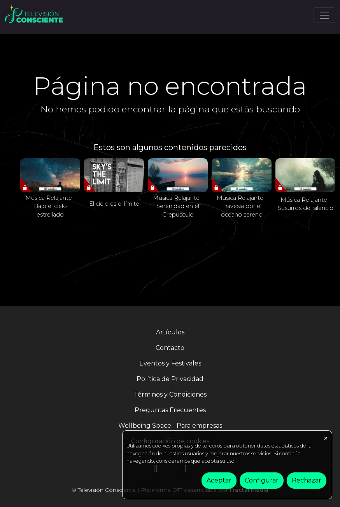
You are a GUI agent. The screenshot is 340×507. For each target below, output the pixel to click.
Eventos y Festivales (170, 363)
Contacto (170, 347)
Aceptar (219, 480)
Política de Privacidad (170, 379)
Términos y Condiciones (170, 394)
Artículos (170, 332)
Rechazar (306, 480)
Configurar (262, 480)
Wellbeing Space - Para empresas (170, 425)
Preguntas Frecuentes (170, 410)
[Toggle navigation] (324, 15)
